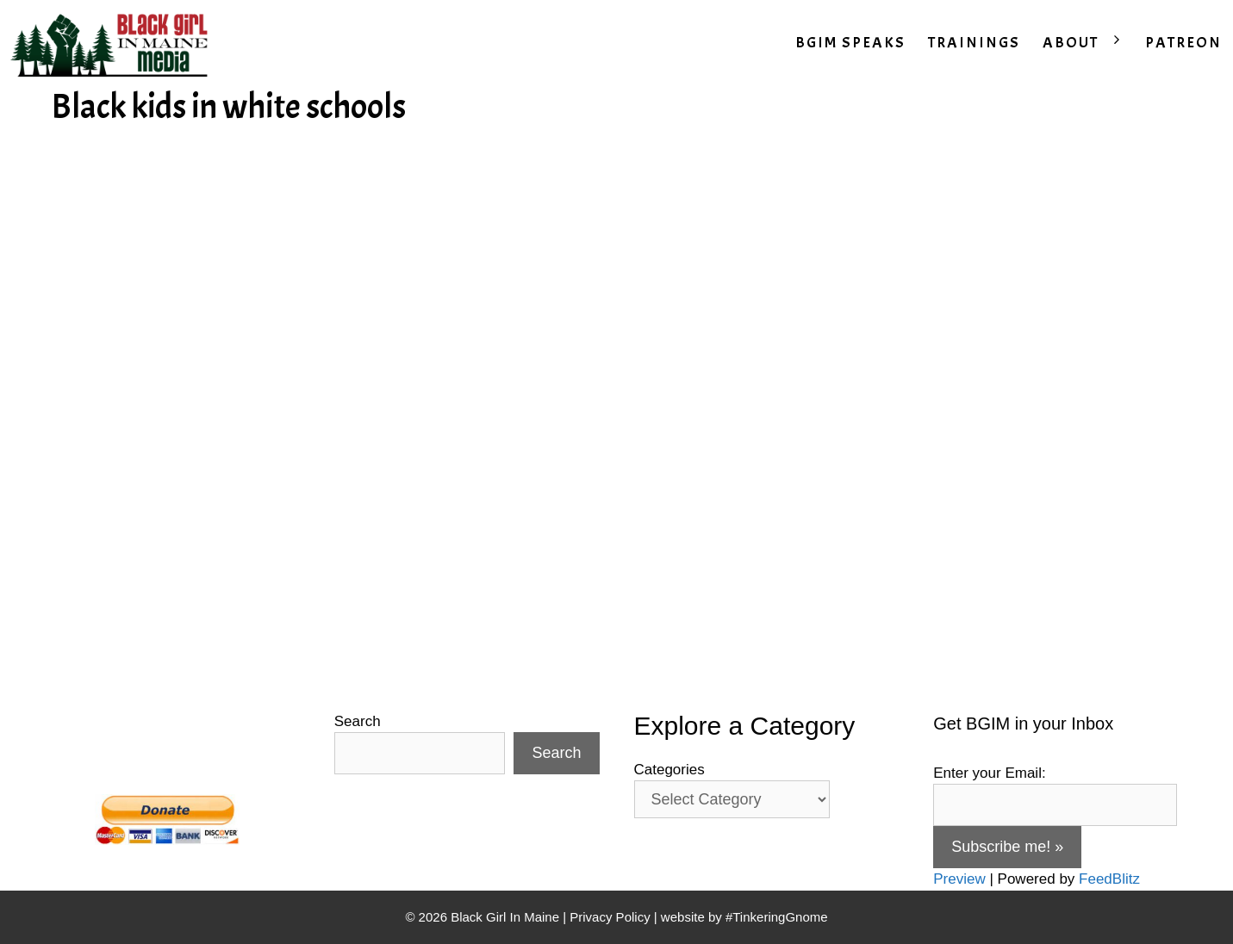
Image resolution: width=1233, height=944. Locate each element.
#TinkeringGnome (776, 917)
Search (357, 721)
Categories (669, 769)
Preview (959, 879)
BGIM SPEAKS (850, 43)
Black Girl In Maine (507, 917)
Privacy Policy (610, 917)
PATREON (1183, 43)
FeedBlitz (1109, 879)
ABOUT (1088, 43)
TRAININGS (974, 43)
